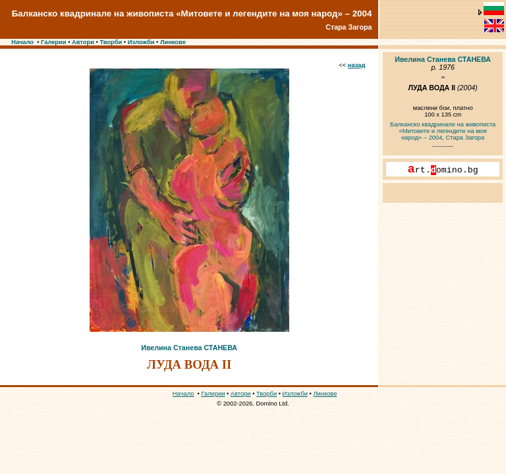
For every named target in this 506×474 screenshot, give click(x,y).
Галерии (54, 42)
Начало (22, 42)
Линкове (173, 42)
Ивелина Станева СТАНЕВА (189, 348)
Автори (83, 42)
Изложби (141, 42)
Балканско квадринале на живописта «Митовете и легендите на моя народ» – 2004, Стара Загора (442, 131)
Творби (110, 42)
